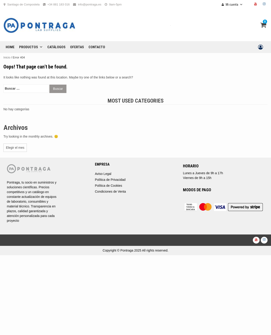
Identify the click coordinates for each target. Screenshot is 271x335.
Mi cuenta (234, 4)
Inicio (6, 57)
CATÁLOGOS (56, 47)
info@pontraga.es (89, 4)
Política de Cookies (108, 185)
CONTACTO (97, 47)
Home (10, 47)
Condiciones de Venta (110, 191)
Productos (31, 47)
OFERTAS (77, 47)
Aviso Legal (103, 174)
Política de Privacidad (110, 179)
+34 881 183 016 (58, 4)
